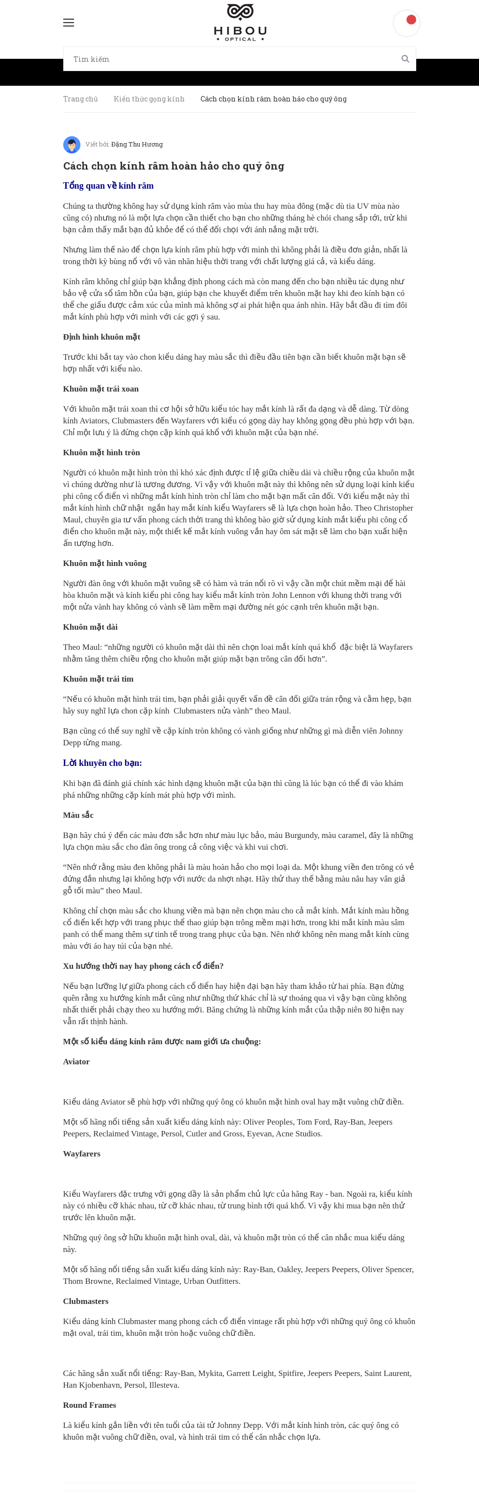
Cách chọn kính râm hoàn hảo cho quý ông (174, 165)
